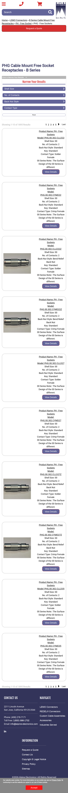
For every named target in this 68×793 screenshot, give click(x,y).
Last (64, 124)
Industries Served (48, 725)
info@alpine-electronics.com (24, 724)
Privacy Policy (29, 764)
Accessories (46, 720)
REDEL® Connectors (50, 711)
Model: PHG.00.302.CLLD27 (50, 363)
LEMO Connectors (18, 20)
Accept (34, 787)
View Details (51, 172)
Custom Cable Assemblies (52, 716)
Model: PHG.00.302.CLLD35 (50, 588)
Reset (34, 115)
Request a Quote (34, 28)
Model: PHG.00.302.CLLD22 (50, 138)
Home (5, 20)
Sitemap (26, 769)
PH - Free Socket (24, 23)
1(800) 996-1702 (21, 721)
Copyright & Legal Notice (34, 759)
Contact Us (27, 755)
